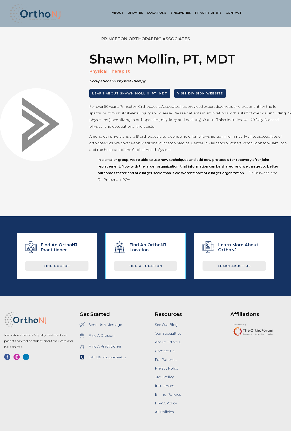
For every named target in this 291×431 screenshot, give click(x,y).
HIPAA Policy (166, 403)
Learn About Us (234, 266)
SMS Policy (164, 377)
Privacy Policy (166, 368)
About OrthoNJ (168, 342)
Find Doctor (57, 266)
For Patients (165, 360)
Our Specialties (168, 333)
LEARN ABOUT (129, 93)
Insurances (164, 386)
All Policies (164, 412)
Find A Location (145, 266)
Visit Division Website (200, 93)
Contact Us (164, 351)
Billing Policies (168, 395)
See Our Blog (166, 325)
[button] (156, 13)
